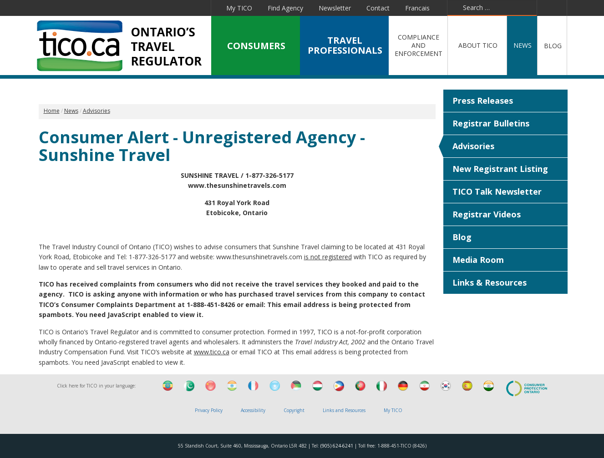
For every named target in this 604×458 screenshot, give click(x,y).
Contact (378, 8)
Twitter (112, 7)
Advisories (473, 146)
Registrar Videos (486, 214)
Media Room (478, 259)
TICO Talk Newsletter (497, 191)
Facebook (92, 7)
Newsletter (335, 8)
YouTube (154, 7)
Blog (462, 237)
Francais (417, 8)
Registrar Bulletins (490, 123)
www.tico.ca (211, 351)
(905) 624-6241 (336, 446)
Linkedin (133, 7)
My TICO (239, 8)
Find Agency (285, 8)
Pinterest (176, 7)
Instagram (198, 7)
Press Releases (482, 100)
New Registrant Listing (500, 168)
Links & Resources (489, 282)
